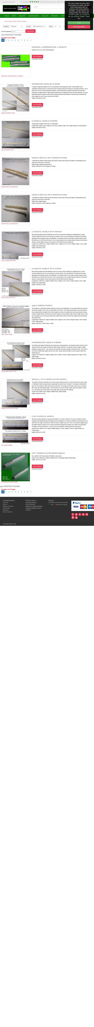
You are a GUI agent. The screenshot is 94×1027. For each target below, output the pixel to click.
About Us (5, 504)
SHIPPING (64, 16)
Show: (51, 26)
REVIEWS (54, 16)
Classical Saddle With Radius (15, 246)
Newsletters (6, 510)
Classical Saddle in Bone (15, 135)
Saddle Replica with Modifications (15, 172)
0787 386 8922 (9, 2)
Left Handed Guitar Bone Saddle (15, 468)
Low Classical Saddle (15, 431)
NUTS (14, 16)
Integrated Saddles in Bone (15, 99)
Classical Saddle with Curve (15, 283)
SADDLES (22, 16)
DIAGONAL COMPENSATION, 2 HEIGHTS (15, 62)
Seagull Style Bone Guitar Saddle (15, 394)
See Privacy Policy (79, 27)
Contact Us (5, 502)
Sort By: (29, 26)
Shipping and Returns (8, 506)
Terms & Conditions (8, 512)
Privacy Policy (6, 508)
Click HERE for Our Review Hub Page (58, 502)
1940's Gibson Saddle (15, 320)
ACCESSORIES (33, 16)
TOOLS (6, 16)
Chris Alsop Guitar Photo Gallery (16, 21)
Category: (6, 26)
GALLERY (45, 16)
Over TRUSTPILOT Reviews (57, 504)
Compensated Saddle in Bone (15, 357)
